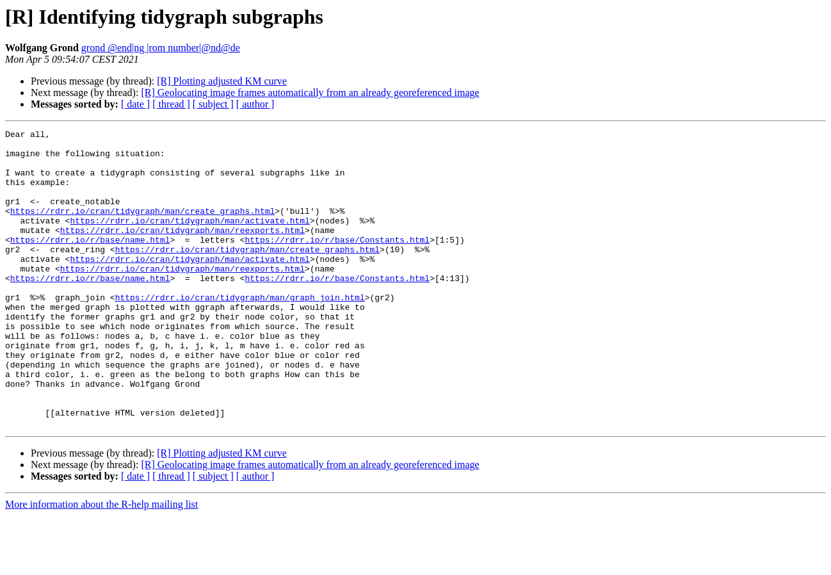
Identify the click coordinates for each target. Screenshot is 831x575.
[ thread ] (171, 104)
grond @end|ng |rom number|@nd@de (160, 47)
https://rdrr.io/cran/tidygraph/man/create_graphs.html (142, 228)
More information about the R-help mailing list (101, 563)
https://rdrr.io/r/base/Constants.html (337, 262)
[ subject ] (213, 104)
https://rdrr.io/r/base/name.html (90, 262)
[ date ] (135, 104)
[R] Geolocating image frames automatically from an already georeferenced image (310, 92)
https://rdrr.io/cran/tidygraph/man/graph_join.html (240, 331)
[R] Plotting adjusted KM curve (222, 81)
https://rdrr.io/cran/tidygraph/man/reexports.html (182, 251)
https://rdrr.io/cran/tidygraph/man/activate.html (189, 239)
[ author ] (255, 104)
